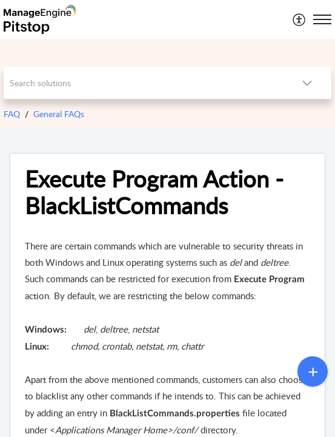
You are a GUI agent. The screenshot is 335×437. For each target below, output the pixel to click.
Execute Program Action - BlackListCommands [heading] (154, 192)
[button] (299, 19)
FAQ (12, 114)
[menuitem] (299, 19)
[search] (144, 83)
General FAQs (58, 114)
